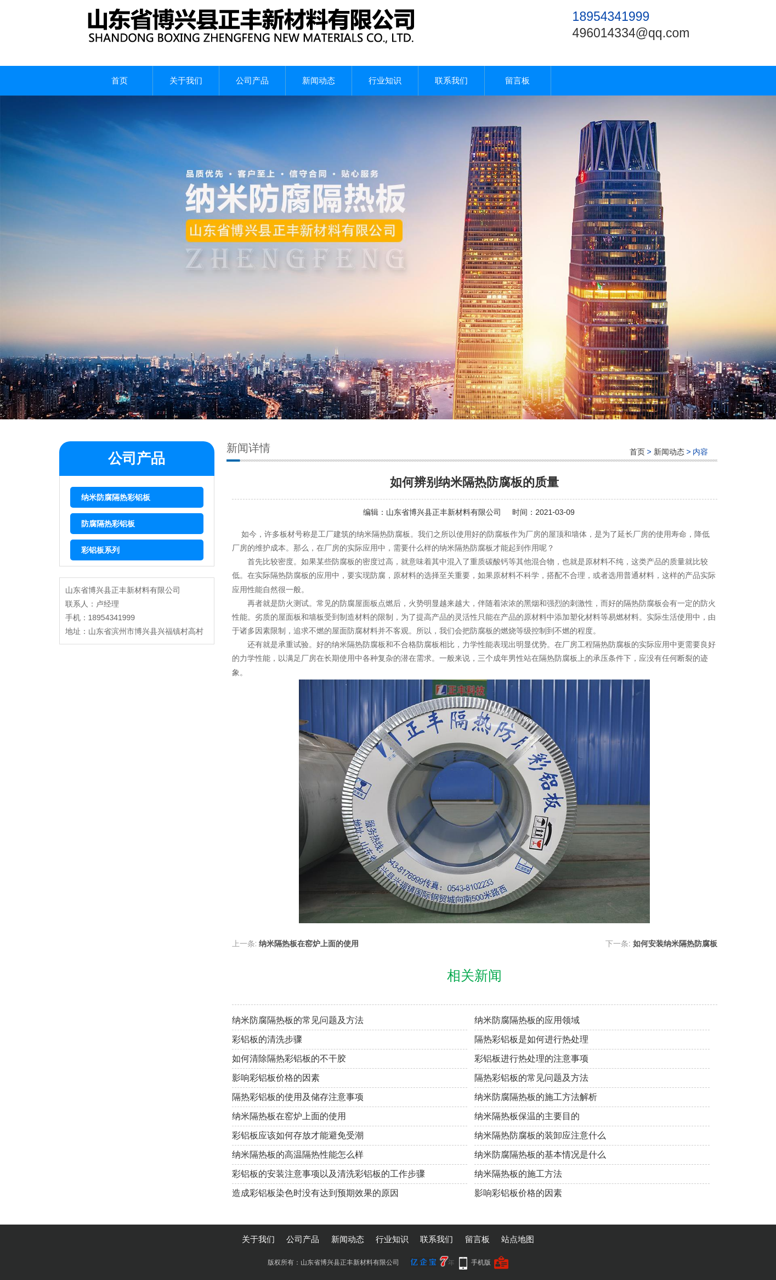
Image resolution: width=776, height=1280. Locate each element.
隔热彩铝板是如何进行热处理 (531, 1039)
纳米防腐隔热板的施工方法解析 (535, 1097)
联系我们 (451, 80)
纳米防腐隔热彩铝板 (115, 497)
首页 (119, 80)
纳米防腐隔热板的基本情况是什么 (540, 1154)
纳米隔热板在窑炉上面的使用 (309, 943)
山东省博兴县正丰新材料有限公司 (443, 512)
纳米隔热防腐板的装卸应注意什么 (540, 1135)
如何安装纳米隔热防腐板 (675, 943)
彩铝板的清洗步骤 (267, 1039)
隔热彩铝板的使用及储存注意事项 (298, 1097)
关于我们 (185, 80)
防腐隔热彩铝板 (108, 523)
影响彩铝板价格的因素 (276, 1077)
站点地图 (517, 1239)
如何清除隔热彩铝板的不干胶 (289, 1058)
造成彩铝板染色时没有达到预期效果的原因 (315, 1193)
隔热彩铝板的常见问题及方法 (531, 1077)
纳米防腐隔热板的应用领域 (527, 1020)
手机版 (481, 1262)
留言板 (517, 80)
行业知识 (385, 80)
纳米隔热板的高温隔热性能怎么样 (298, 1154)
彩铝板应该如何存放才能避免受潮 (298, 1135)
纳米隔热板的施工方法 (518, 1173)
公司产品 (252, 80)
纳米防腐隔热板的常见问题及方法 (298, 1020)
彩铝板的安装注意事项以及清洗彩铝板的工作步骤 (328, 1173)
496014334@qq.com (631, 33)
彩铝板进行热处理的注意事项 (531, 1058)
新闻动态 (318, 80)
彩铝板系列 (100, 550)
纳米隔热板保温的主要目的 (527, 1116)
